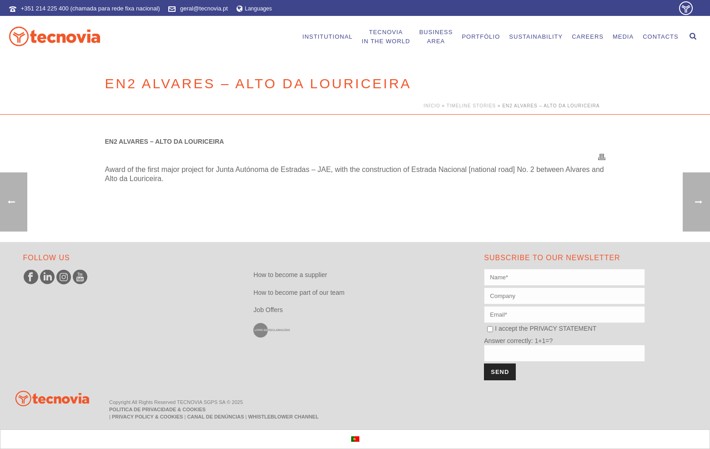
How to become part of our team (298, 292)
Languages (254, 8)
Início (431, 105)
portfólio (481, 36)
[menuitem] (355, 439)
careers (588, 36)
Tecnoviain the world (386, 37)
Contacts (661, 36)
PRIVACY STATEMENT (562, 328)
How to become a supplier (290, 274)
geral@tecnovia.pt (204, 8)
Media (623, 36)
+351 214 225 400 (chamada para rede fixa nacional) (90, 8)
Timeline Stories (471, 105)
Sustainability (536, 36)
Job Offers (267, 309)
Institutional (327, 36)
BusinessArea (436, 37)
